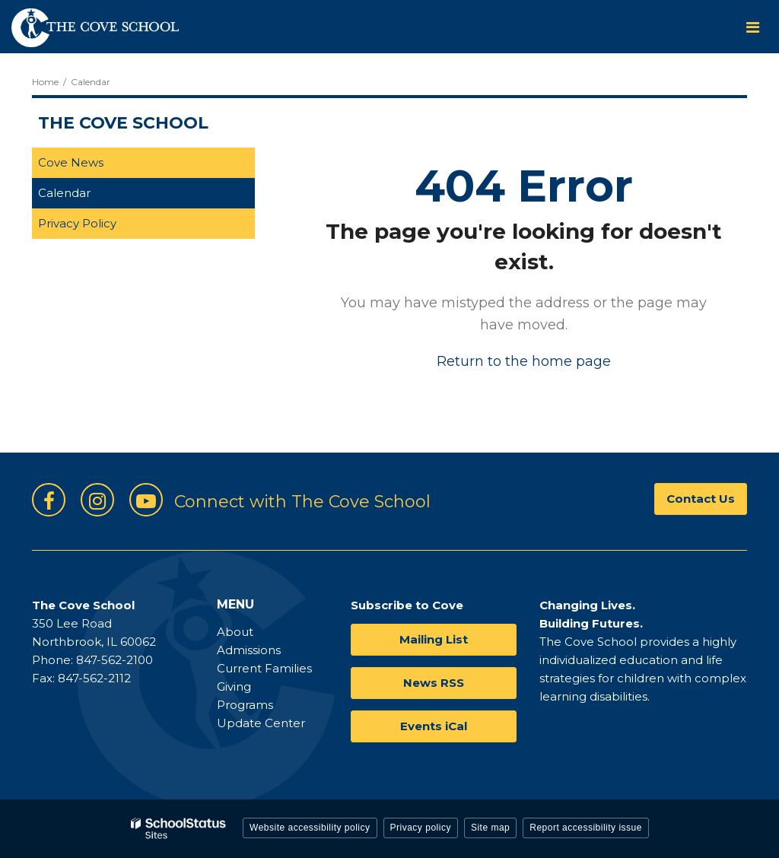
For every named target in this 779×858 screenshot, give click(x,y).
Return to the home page (524, 361)
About (235, 631)
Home (45, 81)
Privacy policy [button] (420, 827)
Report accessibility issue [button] (585, 827)
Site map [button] (490, 827)
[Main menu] (752, 26)
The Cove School (123, 123)
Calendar (64, 193)
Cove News (70, 162)
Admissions (249, 650)
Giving (234, 686)
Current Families (264, 668)
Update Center (261, 723)
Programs (245, 705)
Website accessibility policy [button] (310, 827)
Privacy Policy (77, 223)
